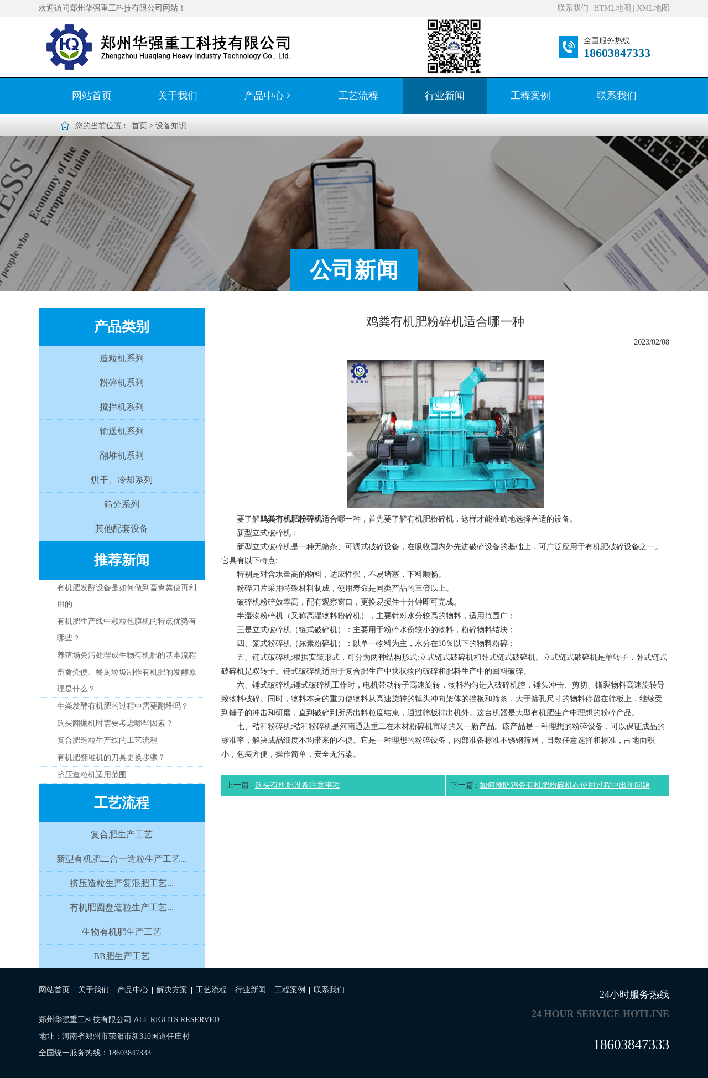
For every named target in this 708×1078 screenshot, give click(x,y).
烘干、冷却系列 (122, 480)
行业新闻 (445, 95)
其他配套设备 (121, 528)
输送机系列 (122, 431)
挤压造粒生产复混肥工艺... (122, 883)
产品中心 (268, 95)
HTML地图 (612, 8)
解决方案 (172, 990)
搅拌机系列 (122, 407)
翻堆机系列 (122, 455)
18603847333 (617, 53)
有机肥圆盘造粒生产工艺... (122, 907)
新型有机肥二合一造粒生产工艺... (121, 858)
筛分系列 (121, 504)
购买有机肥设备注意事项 (297, 785)
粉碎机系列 (122, 382)
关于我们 (177, 95)
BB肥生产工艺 (121, 956)
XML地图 (653, 8)
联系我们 (573, 8)
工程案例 (530, 95)
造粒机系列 (122, 358)
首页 (139, 126)
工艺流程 (358, 95)
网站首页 (92, 95)
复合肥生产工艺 (122, 834)
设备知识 (170, 126)
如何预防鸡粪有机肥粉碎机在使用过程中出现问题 (565, 785)
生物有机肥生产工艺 (122, 931)
